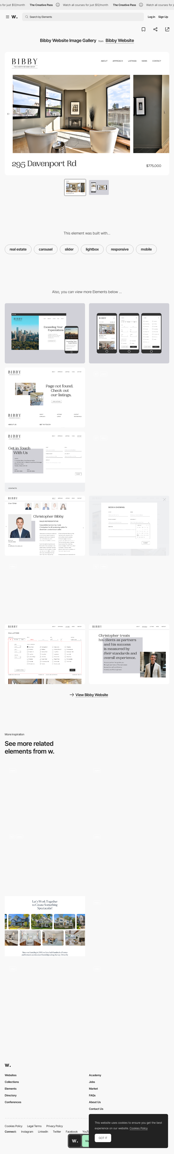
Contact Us (96, 1108)
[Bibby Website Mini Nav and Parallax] (129, 397)
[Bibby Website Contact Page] (45, 462)
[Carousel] (129, 992)
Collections (12, 1081)
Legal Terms (34, 1126)
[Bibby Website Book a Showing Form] (45, 397)
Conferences (13, 1102)
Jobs (92, 1081)
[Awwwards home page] (75, 1141)
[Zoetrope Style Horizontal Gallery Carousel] (45, 794)
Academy (95, 1075)
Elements (10, 1088)
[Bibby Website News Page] (129, 590)
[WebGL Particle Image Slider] (129, 860)
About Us (95, 1102)
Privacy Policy (54, 1126)
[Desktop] (45, 333)
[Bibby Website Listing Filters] (45, 654)
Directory (11, 1095)
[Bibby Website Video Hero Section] (129, 526)
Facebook (72, 1131)
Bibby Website (120, 40)
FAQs (92, 1095)
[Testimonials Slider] (129, 794)
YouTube (87, 1131)
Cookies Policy (13, 1126)
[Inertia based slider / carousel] (129, 926)
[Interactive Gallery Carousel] (45, 926)
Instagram (27, 1131)
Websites (10, 1075)
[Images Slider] (45, 860)
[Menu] (45, 992)
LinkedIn (43, 1131)
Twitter (57, 1131)
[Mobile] (129, 333)
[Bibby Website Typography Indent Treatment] (129, 654)
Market (93, 1088)
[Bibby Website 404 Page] (129, 462)
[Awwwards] (14, 16)
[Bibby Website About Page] (45, 590)
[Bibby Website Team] (45, 526)
